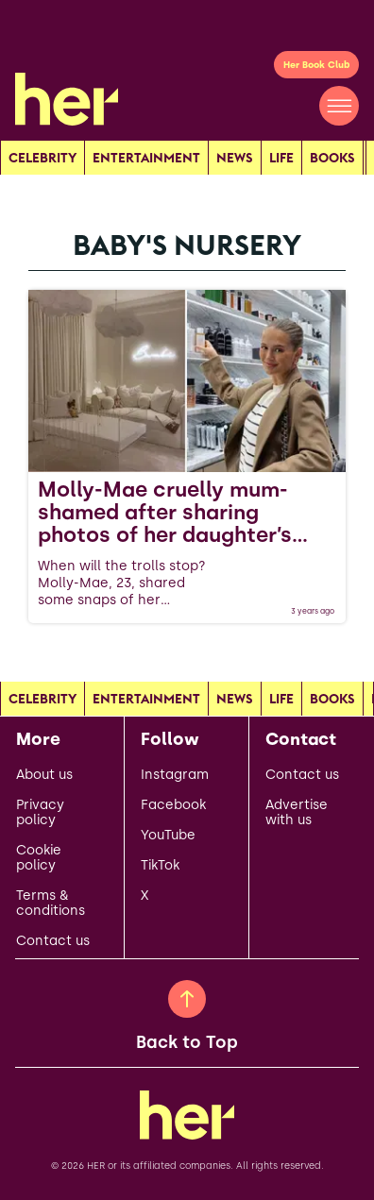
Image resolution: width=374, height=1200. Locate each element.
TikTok (160, 865)
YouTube (168, 835)
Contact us (53, 941)
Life (281, 157)
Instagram (175, 775)
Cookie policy (38, 858)
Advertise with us (296, 813)
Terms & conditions (50, 903)
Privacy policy (40, 813)
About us (44, 775)
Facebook (173, 805)
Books (332, 157)
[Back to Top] (187, 999)
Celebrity (42, 157)
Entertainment (146, 157)
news (234, 157)
